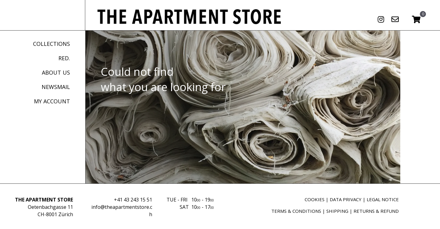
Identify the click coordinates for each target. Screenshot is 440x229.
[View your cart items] (416, 20)
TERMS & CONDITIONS (296, 211)
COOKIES (314, 199)
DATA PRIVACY (345, 199)
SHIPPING (337, 211)
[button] (381, 19)
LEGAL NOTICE (383, 199)
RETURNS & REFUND (376, 211)
